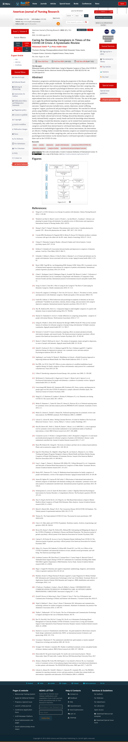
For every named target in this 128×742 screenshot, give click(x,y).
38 (33, 516)
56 (33, 670)
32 (33, 463)
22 (33, 378)
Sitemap (72, 718)
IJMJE (113, 32)
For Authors (98, 694)
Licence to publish (19, 115)
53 (33, 647)
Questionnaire (74, 706)
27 (33, 419)
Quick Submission (21, 164)
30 (33, 445)
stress (34, 145)
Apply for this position (30, 24)
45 (33, 576)
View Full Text (43, 61)
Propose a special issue (103, 17)
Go (86, 16)
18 (33, 348)
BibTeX (17, 62)
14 (33, 316)
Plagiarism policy (19, 110)
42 (33, 548)
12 (33, 299)
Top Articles (105, 67)
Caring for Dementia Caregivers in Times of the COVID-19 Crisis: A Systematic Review (61, 41)
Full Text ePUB (81, 61)
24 (33, 396)
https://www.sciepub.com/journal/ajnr (30, 21)
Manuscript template (109, 39)
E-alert (122, 10)
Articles (53, 4)
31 (33, 452)
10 (33, 286)
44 (33, 569)
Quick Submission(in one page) (24, 721)
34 (33, 479)
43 (33, 557)
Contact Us (73, 694)
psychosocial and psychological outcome (73, 148)
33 (33, 472)
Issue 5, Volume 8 (20, 31)
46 (33, 587)
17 (33, 341)
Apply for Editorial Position (24, 698)
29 (33, 436)
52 (33, 640)
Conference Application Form (23, 711)
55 (33, 661)
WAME (107, 32)
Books (76, 4)
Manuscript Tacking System (25, 694)
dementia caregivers (39, 148)
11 (33, 293)
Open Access (99, 710)
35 (33, 491)
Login (112, 10)
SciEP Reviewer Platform (24, 716)
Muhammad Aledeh (39, 47)
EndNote (18, 65)
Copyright (16, 120)
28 (33, 426)
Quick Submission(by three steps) (25, 728)
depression (50, 145)
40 (33, 530)
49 (33, 612)
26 (33, 412)
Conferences (86, 4)
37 (33, 509)
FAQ (14, 153)
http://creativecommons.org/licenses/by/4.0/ (75, 154)
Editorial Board (18, 82)
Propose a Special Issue (23, 702)
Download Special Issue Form (104, 721)
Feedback (72, 698)
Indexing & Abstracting (17, 88)
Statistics (104, 72)
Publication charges (19, 129)
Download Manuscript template (103, 715)
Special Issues (65, 4)
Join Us (72, 714)
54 (33, 654)
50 (33, 619)
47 (33, 596)
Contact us (17, 158)
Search (103, 10)
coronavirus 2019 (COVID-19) (81, 145)
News (97, 4)
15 (33, 323)
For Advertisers (18, 144)
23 (33, 387)
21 (33, 373)
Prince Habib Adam (59, 47)
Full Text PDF (59, 61)
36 (33, 500)
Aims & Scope (18, 77)
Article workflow (19, 124)
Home (34, 4)
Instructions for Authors (18, 95)
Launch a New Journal (23, 706)
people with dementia (62, 145)
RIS (16, 59)
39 (33, 523)
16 (33, 332)
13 (33, 309)
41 (33, 539)
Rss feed (104, 77)
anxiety (41, 145)
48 (33, 603)
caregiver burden (53, 148)
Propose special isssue (110, 100)
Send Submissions (75, 710)
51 (33, 631)
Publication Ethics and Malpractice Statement (19, 103)
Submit (122, 3)
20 (33, 364)
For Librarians (18, 148)
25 (33, 403)
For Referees (17, 139)
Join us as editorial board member (104, 24)
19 (33, 357)
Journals (44, 4)
